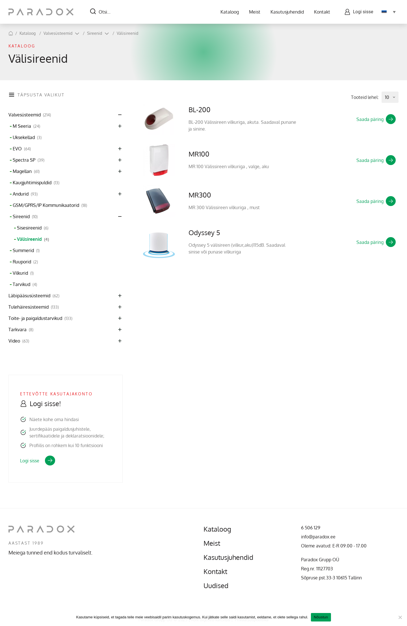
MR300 (200, 194)
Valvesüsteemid (58, 33)
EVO (22, 149)
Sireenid (94, 33)
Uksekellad (27, 137)
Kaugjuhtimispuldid (36, 183)
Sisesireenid (32, 228)
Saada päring (376, 119)
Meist (254, 12)
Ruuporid (25, 262)
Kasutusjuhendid (287, 12)
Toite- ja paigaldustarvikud (40, 318)
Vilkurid (23, 273)
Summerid (26, 251)
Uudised (216, 585)
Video (18, 341)
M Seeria (26, 126)
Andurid (25, 194)
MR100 (199, 154)
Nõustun (321, 617)
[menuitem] (389, 12)
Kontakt (322, 12)
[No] (400, 617)
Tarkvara (20, 330)
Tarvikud (25, 284)
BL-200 (200, 109)
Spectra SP (28, 160)
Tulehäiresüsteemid (33, 307)
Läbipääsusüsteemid (33, 296)
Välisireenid (127, 33)
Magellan (26, 171)
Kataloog (229, 12)
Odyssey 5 (204, 232)
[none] (389, 12)
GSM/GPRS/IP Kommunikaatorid (50, 205)
